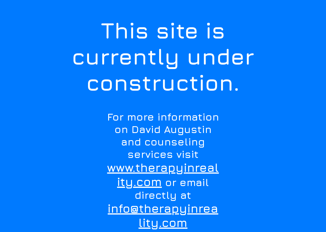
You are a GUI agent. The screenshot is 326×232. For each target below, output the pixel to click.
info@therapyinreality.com (163, 215)
